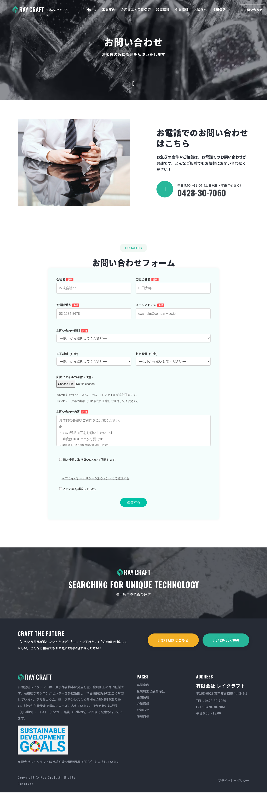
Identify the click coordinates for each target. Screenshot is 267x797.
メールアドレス (173, 314)
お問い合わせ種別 (133, 339)
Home (92, 9)
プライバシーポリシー (233, 780)
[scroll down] (133, 83)
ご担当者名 (173, 288)
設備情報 (163, 9)
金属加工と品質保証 (136, 9)
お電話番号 (93, 314)
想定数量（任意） (173, 362)
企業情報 (181, 9)
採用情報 (219, 9)
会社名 (93, 288)
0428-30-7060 (201, 192)
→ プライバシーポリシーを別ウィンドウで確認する (95, 483)
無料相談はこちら (173, 640)
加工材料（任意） (93, 362)
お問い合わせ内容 (133, 435)
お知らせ (200, 9)
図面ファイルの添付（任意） (84, 385)
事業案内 (108, 9)
